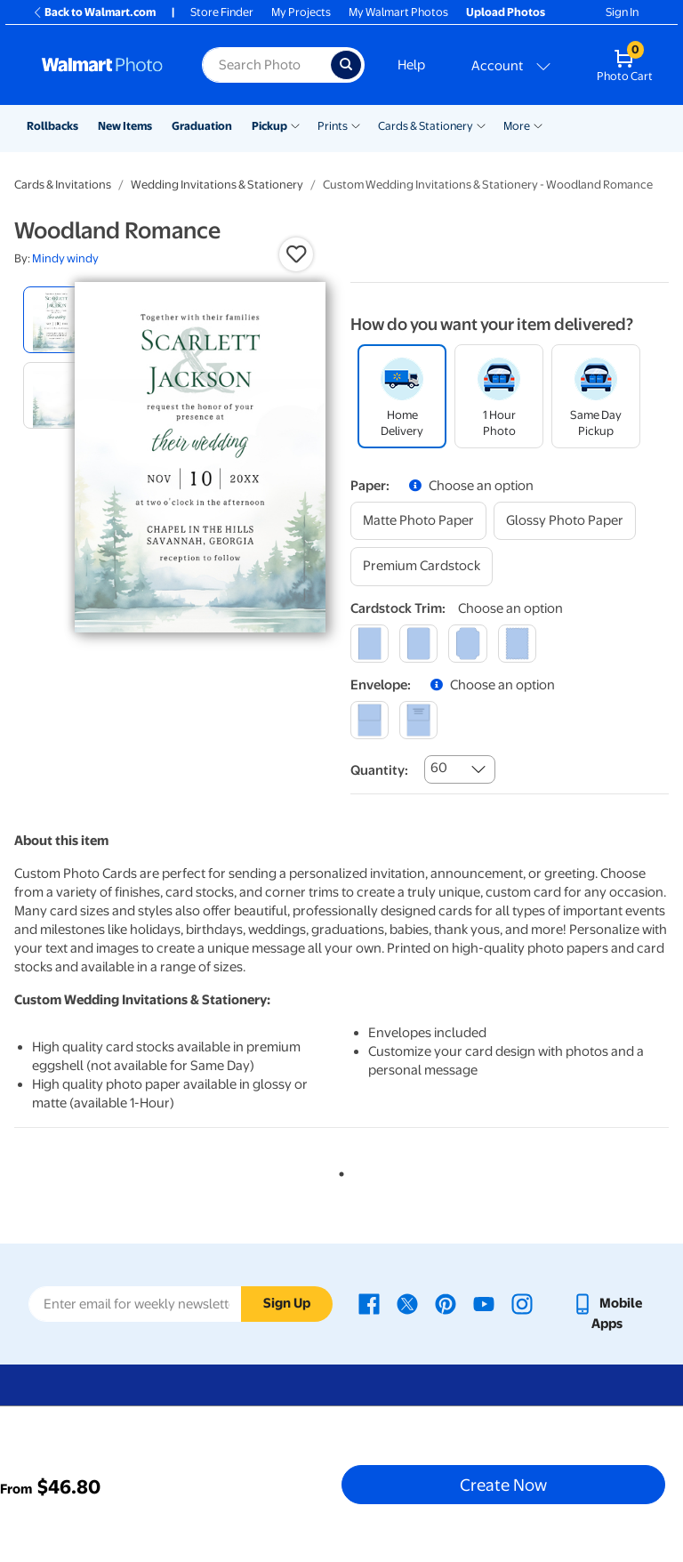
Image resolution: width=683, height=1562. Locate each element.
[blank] (369, 720)
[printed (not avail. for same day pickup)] (418, 720)
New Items (125, 126)
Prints (332, 126)
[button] (296, 254)
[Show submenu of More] (538, 124)
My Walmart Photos (398, 12)
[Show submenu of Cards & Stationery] (481, 124)
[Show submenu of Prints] (355, 124)
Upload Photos (505, 12)
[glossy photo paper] (565, 521)
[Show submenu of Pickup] (295, 124)
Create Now (503, 1484)
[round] (418, 643)
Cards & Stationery (425, 126)
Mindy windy (65, 258)
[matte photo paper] (418, 521)
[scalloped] (517, 643)
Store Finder (221, 12)
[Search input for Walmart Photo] (266, 65)
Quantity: (379, 770)
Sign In (622, 12)
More (516, 126)
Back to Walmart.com (94, 12)
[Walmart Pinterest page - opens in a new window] (445, 1303)
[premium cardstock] (421, 566)
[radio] (56, 319)
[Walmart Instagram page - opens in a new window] (522, 1303)
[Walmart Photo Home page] (102, 65)
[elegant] (467, 643)
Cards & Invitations (62, 184)
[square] (369, 643)
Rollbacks (52, 126)
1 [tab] (338, 1171)
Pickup (269, 126)
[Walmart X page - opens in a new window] (407, 1303)
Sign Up (286, 1303)
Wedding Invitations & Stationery (217, 184)
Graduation (202, 126)
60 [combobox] (438, 768)
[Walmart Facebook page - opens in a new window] (369, 1303)
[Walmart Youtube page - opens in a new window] (483, 1303)
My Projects (301, 12)
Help (411, 65)
